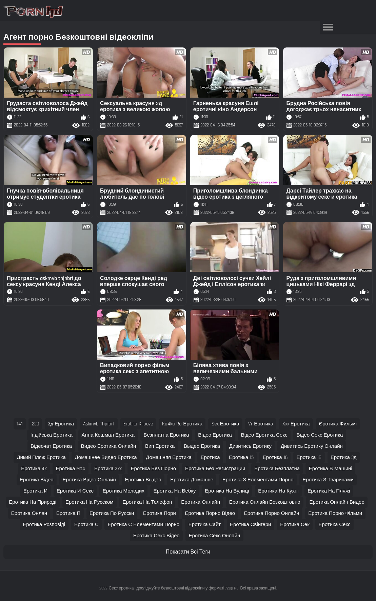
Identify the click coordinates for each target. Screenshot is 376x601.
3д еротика (61, 424)
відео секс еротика (319, 435)
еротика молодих (123, 491)
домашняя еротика (169, 457)
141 (20, 424)
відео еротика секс (264, 435)
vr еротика (260, 424)
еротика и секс (75, 491)
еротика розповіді (44, 524)
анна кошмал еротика (108, 435)
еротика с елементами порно (144, 524)
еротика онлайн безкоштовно (264, 502)
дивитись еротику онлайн (312, 446)
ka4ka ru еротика (182, 424)
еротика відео (37, 480)
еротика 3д (344, 457)
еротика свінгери (250, 524)
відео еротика (215, 435)
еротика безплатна (277, 468)
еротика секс (334, 524)
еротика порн (159, 513)
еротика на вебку (175, 491)
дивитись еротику (250, 446)
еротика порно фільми (335, 513)
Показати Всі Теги (188, 552)
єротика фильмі (338, 424)
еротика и (35, 491)
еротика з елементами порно (258, 480)
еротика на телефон (147, 502)
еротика (210, 457)
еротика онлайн (200, 502)
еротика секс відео (156, 536)
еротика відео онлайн (89, 480)
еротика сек (295, 524)
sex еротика (225, 424)
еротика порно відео (210, 513)
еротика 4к (33, 468)
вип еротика (160, 446)
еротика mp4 (70, 468)
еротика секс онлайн (214, 536)
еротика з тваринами (328, 480)
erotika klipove (138, 424)
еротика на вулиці (227, 491)
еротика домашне (191, 480)
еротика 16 (275, 457)
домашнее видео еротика (106, 457)
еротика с (86, 524)
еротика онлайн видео (336, 502)
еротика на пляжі (329, 491)
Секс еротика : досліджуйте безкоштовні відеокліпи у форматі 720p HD (174, 588)
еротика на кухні (278, 491)
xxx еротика (296, 424)
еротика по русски (112, 513)
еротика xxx (108, 468)
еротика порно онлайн (271, 513)
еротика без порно (153, 468)
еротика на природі (32, 502)
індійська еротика (52, 435)
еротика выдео (143, 480)
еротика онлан (29, 513)
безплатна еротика (166, 435)
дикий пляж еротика (41, 457)
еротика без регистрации (215, 468)
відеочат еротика (51, 446)
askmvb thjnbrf (99, 424)
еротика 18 (308, 457)
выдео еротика (202, 446)
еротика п (68, 513)
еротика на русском (89, 502)
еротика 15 (241, 457)
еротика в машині (330, 468)
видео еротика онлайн (108, 446)
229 (35, 424)
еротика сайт (205, 524)
